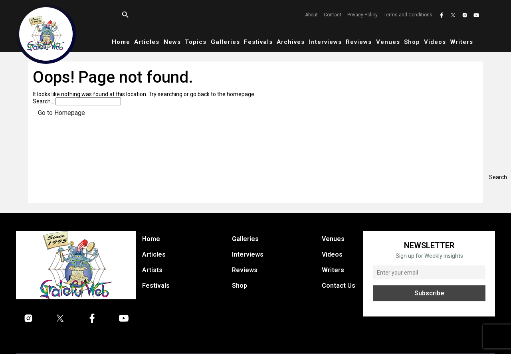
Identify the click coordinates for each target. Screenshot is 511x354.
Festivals (258, 41)
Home (121, 41)
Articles (146, 41)
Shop (412, 41)
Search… (43, 101)
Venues (388, 41)
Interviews (325, 41)
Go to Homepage (61, 113)
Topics (195, 41)
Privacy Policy (362, 15)
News (172, 41)
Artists (152, 270)
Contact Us (338, 285)
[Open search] (125, 14)
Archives (291, 41)
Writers (461, 41)
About (311, 15)
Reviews (359, 41)
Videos (435, 41)
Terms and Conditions (408, 15)
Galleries (225, 41)
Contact (332, 15)
